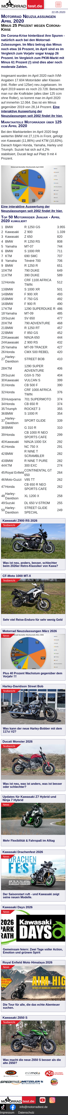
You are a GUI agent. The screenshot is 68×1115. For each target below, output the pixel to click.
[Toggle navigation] (58, 4)
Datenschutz (26, 1112)
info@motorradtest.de (34, 1106)
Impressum (7, 1112)
